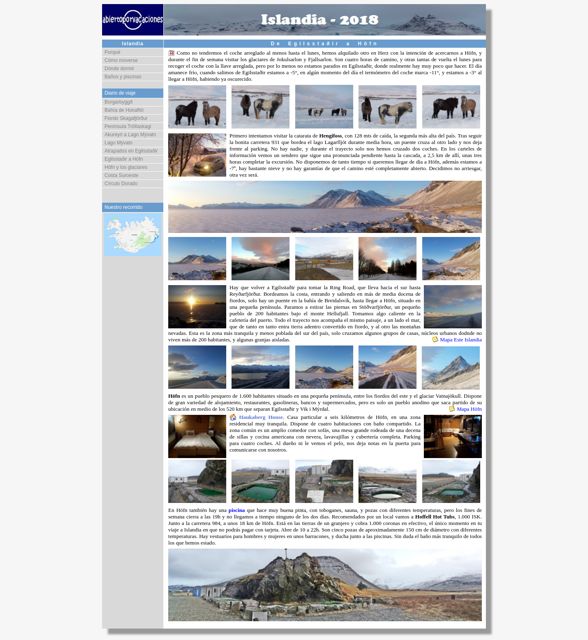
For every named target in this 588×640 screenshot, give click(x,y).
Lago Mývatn (119, 143)
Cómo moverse (121, 60)
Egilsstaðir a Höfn (124, 159)
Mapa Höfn (469, 409)
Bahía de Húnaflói (124, 110)
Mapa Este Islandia (461, 340)
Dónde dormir (119, 68)
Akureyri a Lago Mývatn (130, 134)
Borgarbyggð (119, 102)
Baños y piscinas (123, 77)
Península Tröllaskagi (128, 126)
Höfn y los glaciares (126, 167)
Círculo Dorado (121, 183)
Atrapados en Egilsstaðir (131, 151)
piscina (237, 510)
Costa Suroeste (121, 175)
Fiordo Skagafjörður (126, 118)
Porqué (112, 52)
